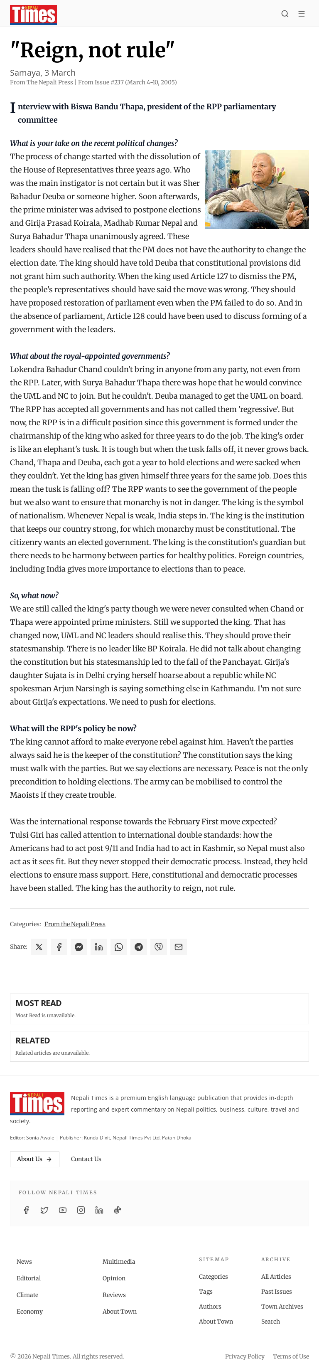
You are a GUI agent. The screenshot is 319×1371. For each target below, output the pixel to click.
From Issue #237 (127, 82)
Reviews (114, 1295)
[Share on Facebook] (59, 947)
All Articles (276, 1276)
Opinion (114, 1278)
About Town (120, 1311)
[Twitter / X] (44, 1210)
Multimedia (119, 1261)
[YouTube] (62, 1210)
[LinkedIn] (99, 1210)
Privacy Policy (245, 1356)
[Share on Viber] (158, 947)
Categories (213, 1276)
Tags (206, 1291)
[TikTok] (117, 1210)
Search (270, 1321)
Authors (210, 1306)
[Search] (284, 15)
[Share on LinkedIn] (99, 947)
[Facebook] (26, 1210)
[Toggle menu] (301, 15)
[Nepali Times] (37, 1103)
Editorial (29, 1278)
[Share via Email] (178, 947)
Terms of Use (291, 1356)
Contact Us (86, 1159)
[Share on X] (39, 947)
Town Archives (282, 1306)
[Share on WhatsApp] (118, 947)
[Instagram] (81, 1210)
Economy (30, 1311)
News (24, 1261)
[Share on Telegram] (138, 947)
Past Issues (276, 1291)
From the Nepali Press (75, 924)
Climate (27, 1295)
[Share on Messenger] (79, 947)
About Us (34, 1159)
